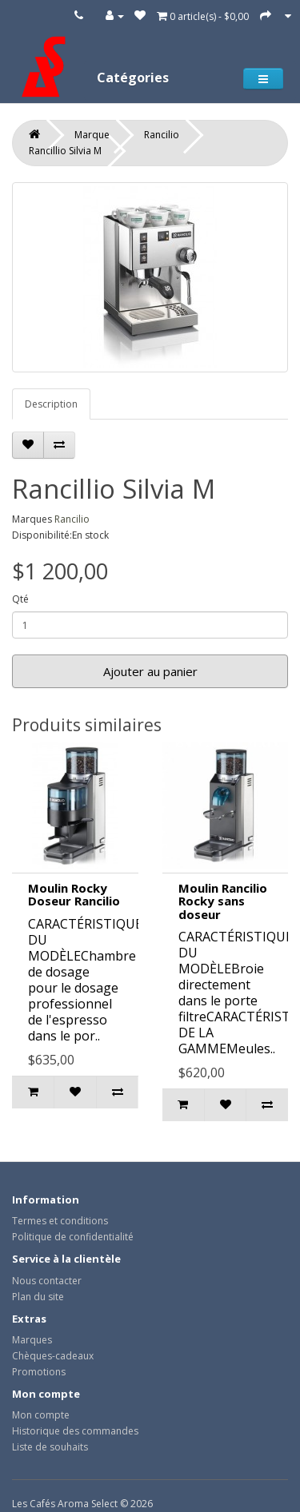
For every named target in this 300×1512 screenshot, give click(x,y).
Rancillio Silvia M (65, 150)
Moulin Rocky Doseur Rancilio (74, 894)
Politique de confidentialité (73, 1236)
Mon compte (41, 1415)
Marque (92, 134)
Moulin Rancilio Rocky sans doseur (222, 901)
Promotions (39, 1372)
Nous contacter (47, 1280)
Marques (32, 1340)
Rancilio (161, 134)
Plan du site (38, 1296)
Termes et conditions (60, 1221)
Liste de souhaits (50, 1447)
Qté (20, 599)
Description (51, 404)
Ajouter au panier (150, 671)
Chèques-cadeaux (53, 1356)
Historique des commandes (75, 1431)
